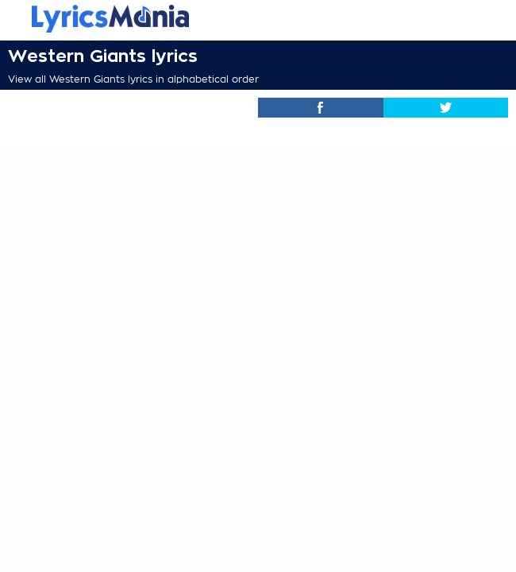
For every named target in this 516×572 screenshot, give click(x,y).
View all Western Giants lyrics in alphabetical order (133, 79)
